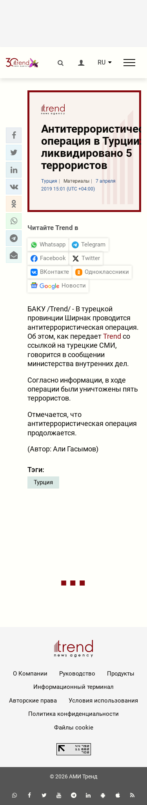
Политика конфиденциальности (73, 713)
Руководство (77, 673)
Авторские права (33, 700)
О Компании (30, 673)
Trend (112, 336)
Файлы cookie (73, 727)
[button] (13, 135)
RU (101, 62)
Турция (43, 482)
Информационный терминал (73, 686)
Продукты (120, 673)
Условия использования (103, 700)
